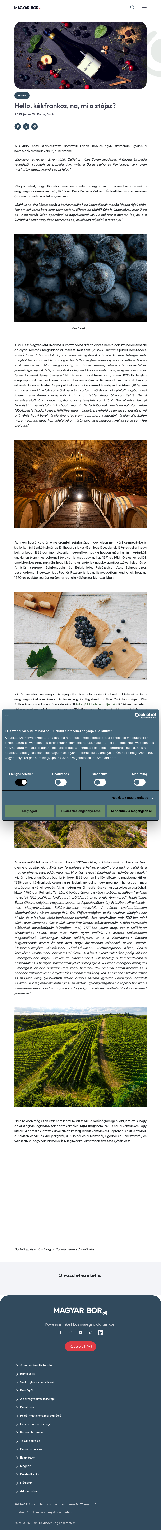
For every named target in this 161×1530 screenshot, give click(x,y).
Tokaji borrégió (30, 1441)
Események (27, 1457)
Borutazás (27, 1407)
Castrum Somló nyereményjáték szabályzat (44, 1512)
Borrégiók (27, 1390)
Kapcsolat (80, 1346)
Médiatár (26, 1483)
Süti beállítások (24, 1504)
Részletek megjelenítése (130, 797)
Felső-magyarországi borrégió (40, 1415)
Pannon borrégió (31, 1432)
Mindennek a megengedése (131, 811)
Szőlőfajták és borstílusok (37, 1382)
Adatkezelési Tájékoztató (79, 1504)
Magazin (25, 1466)
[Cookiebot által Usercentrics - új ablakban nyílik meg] (138, 716)
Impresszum (48, 1504)
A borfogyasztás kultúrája (37, 1399)
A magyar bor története (36, 1365)
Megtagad (29, 811)
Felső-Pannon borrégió (36, 1424)
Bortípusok (27, 1374)
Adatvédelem (29, 1491)
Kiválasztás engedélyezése (80, 811)
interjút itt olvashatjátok (96, 704)
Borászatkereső (31, 1449)
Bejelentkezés (29, 1474)
